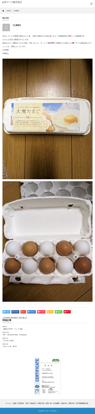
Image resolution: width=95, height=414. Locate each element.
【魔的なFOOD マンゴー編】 (12, 329)
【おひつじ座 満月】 (9, 346)
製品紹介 (33, 403)
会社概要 (56, 403)
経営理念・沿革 (23, 403)
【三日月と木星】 (8, 340)
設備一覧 (49, 403)
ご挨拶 (14, 403)
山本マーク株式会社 (51, 411)
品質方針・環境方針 (67, 403)
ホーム (8, 403)
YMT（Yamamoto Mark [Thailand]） (14, 335)
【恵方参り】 (22, 317)
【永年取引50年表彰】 (10, 317)
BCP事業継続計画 (82, 403)
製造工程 (41, 403)
